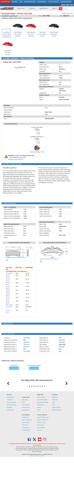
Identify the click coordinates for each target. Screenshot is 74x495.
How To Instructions (27, 455)
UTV (21, 1)
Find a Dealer (40, 460)
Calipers (39, 442)
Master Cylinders (56, 442)
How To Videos (25, 457)
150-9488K (9, 273)
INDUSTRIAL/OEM (29, 1)
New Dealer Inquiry (11, 440)
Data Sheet (25, 435)
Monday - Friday (41, 457)
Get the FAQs (25, 452)
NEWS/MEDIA (42, 1)
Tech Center (25, 460)
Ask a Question (41, 462)
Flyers (23, 437)
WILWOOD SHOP (66, 1)
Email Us (39, 465)
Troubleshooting (26, 465)
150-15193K (9, 305)
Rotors (38, 445)
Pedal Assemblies (56, 445)
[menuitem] (20, 9)
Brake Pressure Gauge (34, 379)
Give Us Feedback (11, 437)
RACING (14, 1)
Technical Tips (25, 462)
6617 (25, 226)
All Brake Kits (40, 440)
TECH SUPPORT (53, 1)
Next (66, 407)
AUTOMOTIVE (5, 1)
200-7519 (26, 344)
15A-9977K (9, 306)
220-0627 (62, 346)
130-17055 (26, 338)
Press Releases (26, 440)
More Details (14, 382)
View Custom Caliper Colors (37, 152)
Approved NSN (25, 445)
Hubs (53, 440)
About (54, 8)
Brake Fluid (14, 379)
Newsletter (9, 442)
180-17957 (62, 344)
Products (32, 8)
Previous (8, 407)
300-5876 (62, 340)
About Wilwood (10, 432)
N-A (24, 340)
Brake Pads (55, 435)
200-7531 (26, 342)
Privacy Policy (10, 445)
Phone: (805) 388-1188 (43, 452)
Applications (43, 8)
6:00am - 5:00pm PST (42, 455)
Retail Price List (26, 442)
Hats (53, 437)
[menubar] (36, 9)
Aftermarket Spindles (42, 435)
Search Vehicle (41, 432)
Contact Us (9, 435)
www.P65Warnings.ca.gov (17, 157)
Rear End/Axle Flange (42, 437)
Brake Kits (21, 8)
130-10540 (26, 351)
